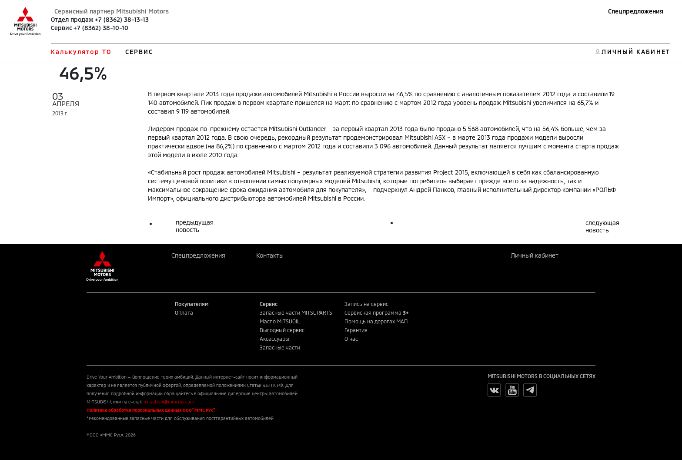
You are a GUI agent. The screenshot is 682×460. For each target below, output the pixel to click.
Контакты (270, 255)
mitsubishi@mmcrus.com (169, 401)
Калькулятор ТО (81, 51)
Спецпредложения (635, 11)
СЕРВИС (139, 51)
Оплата (184, 312)
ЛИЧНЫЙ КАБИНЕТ (636, 51)
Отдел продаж (72, 19)
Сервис (61, 27)
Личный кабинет (534, 255)
